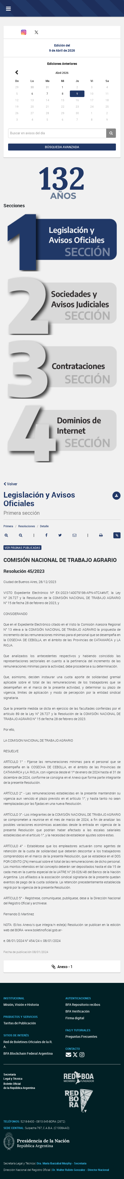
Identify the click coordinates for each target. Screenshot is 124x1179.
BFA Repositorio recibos (82, 1004)
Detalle (44, 526)
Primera (8, 526)
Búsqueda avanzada (62, 147)
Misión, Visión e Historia (21, 1004)
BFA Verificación (77, 1011)
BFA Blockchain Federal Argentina (28, 1053)
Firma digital (74, 1018)
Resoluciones (26, 526)
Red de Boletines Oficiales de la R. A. (28, 1044)
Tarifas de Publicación (19, 1023)
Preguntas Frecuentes (81, 1036)
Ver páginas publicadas (22, 547)
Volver (10, 483)
